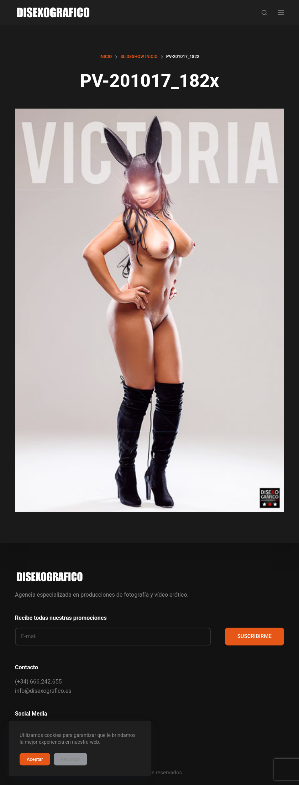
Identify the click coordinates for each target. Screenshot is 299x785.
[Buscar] (264, 12)
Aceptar (35, 759)
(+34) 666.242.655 (38, 681)
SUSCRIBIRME (254, 636)
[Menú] (281, 12)
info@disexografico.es (43, 690)
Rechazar (70, 759)
